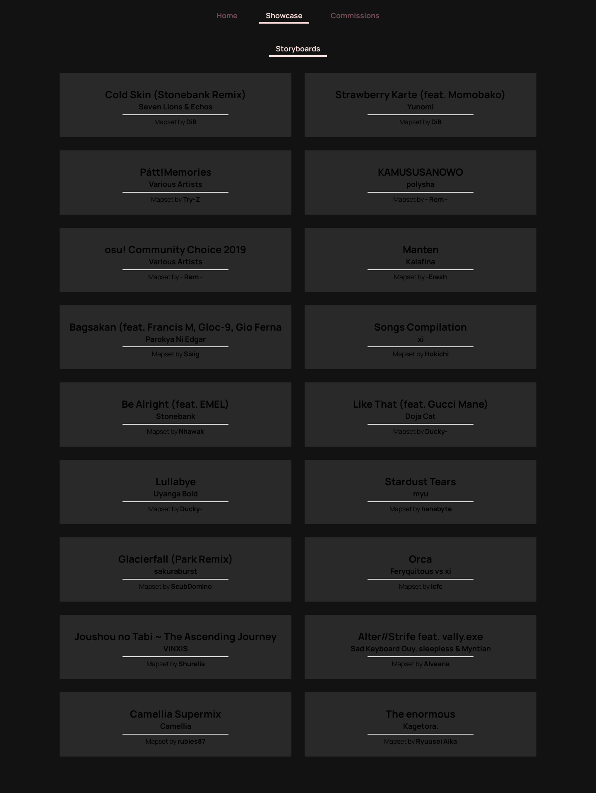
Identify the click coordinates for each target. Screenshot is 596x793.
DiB (191, 121)
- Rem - (436, 198)
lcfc (436, 584)
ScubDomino (191, 584)
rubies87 (192, 738)
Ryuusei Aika (436, 738)
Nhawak (191, 430)
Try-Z (191, 198)
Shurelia (191, 661)
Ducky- (436, 430)
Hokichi (437, 353)
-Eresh (436, 275)
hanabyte (436, 507)
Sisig (191, 353)
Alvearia (436, 661)
